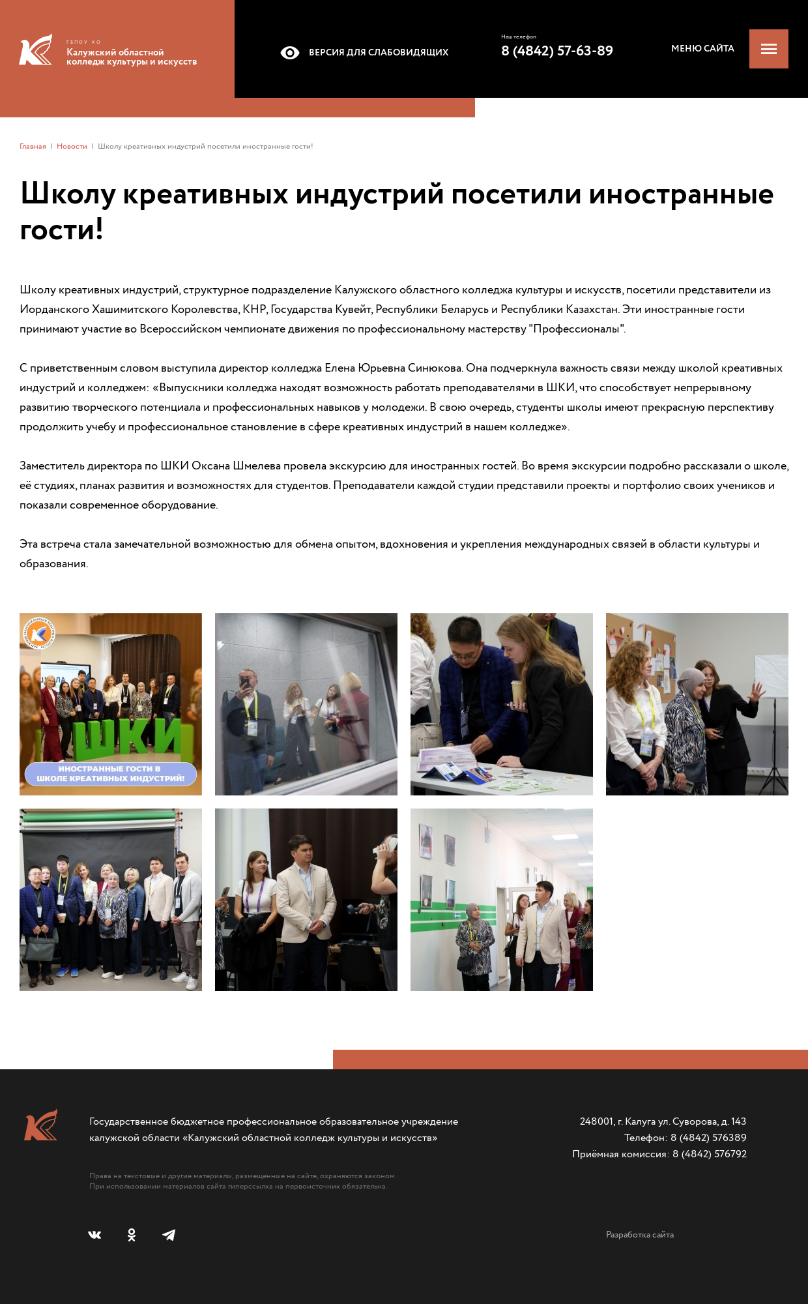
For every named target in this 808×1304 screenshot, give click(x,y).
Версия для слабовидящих (362, 52)
